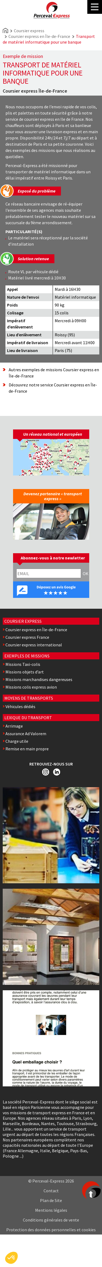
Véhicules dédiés (20, 706)
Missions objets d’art (24, 672)
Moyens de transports (28, 698)
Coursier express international (33, 644)
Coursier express (29, 30)
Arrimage (14, 726)
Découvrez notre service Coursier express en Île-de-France (53, 388)
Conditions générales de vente (51, 1220)
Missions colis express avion (31, 687)
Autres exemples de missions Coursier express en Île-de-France (54, 373)
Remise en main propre (27, 748)
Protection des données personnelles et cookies (51, 1229)
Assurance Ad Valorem (25, 733)
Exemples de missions (27, 656)
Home (5, 30)
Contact (51, 1190)
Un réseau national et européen (52, 434)
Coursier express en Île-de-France (39, 36)
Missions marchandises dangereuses (38, 679)
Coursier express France (27, 637)
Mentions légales (51, 1210)
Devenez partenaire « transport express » (52, 496)
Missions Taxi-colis (22, 664)
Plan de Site (51, 1200)
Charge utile (16, 741)
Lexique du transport (28, 717)
